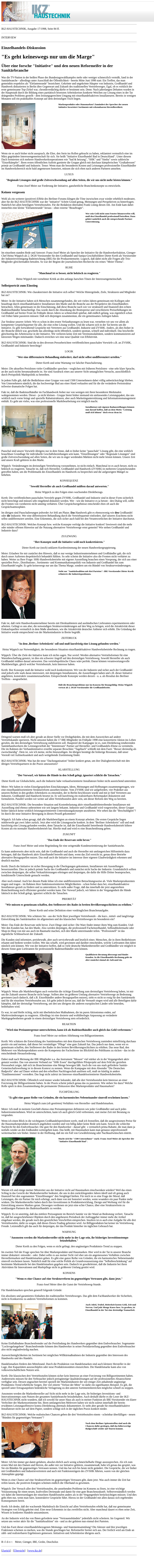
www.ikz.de (34, 1550)
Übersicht (19, 1550)
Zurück (6, 1550)
